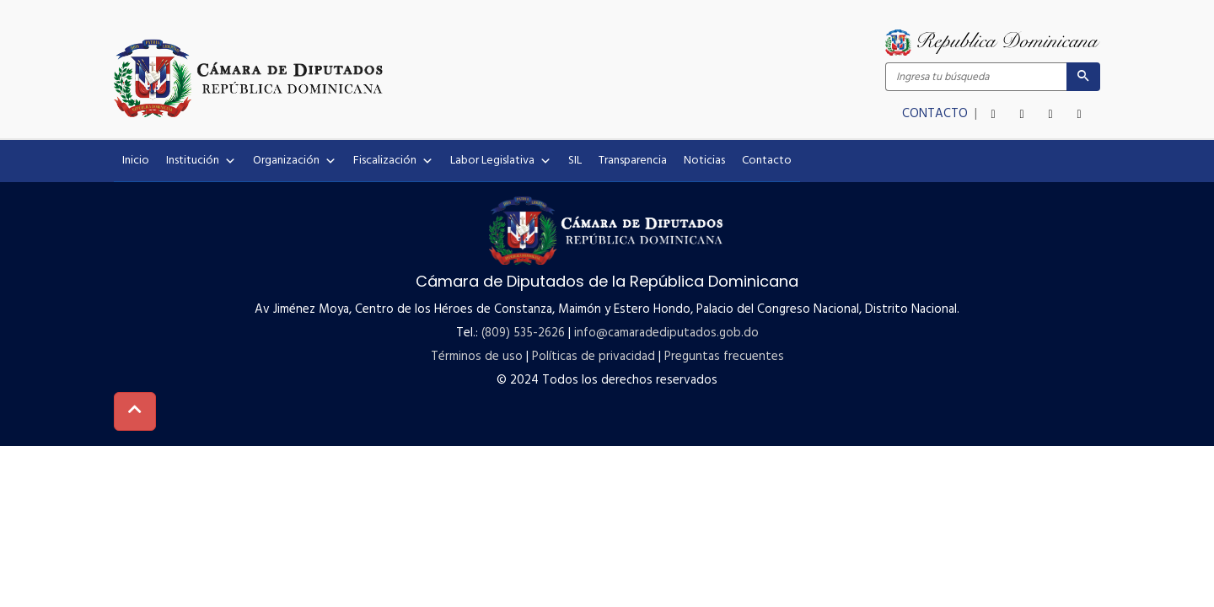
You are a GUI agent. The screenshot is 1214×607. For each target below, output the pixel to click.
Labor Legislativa (500, 161)
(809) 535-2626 (523, 333)
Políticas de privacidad (593, 356)
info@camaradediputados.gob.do (666, 333)
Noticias (704, 160)
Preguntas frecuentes (724, 356)
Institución (201, 161)
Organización (294, 161)
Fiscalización (393, 161)
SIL (575, 160)
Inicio (135, 160)
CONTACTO (936, 114)
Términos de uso (477, 356)
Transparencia (633, 160)
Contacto (767, 160)
